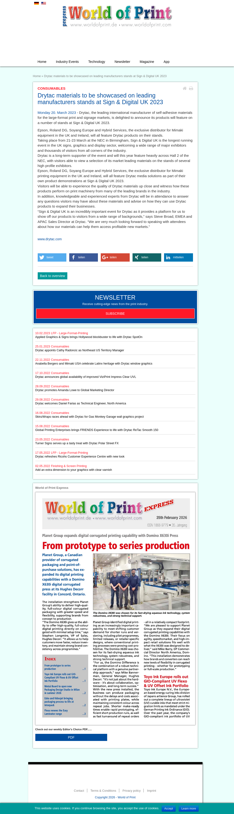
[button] (52, 257)
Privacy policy (132, 790)
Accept (168, 808)
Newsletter (122, 62)
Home (42, 62)
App (167, 62)
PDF (71, 737)
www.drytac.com (50, 239)
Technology (96, 62)
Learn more (188, 808)
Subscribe (115, 313)
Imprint (151, 790)
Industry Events (67, 62)
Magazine (147, 62)
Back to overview (52, 276)
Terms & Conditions (103, 790)
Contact (79, 790)
